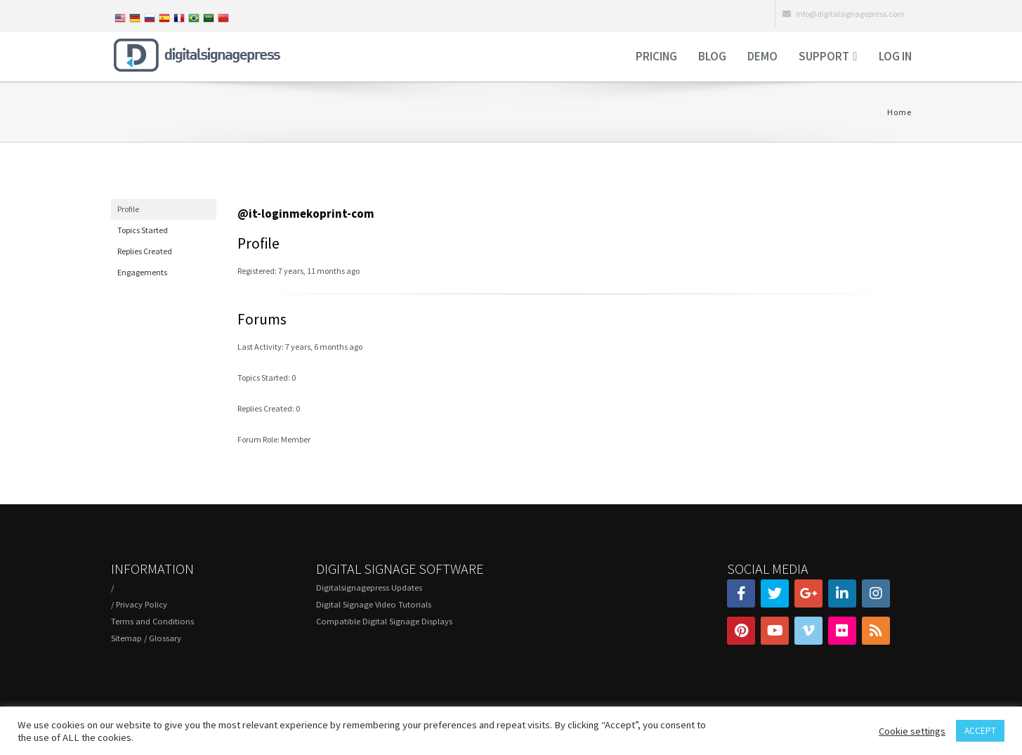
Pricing (656, 56)
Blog (712, 56)
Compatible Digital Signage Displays (384, 621)
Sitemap (126, 638)
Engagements (142, 272)
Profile (128, 209)
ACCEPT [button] (980, 731)
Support (824, 56)
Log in (895, 56)
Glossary (165, 638)
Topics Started (142, 230)
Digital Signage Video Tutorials (373, 604)
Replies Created (144, 251)
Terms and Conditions (152, 621)
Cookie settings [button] (912, 731)
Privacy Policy (141, 604)
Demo (762, 56)
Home (899, 112)
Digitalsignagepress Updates (369, 587)
